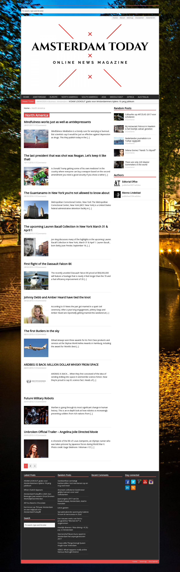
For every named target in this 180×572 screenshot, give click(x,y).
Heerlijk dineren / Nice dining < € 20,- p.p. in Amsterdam (73, 528)
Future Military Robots (39, 398)
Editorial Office (129, 181)
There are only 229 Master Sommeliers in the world (137, 163)
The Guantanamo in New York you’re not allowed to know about (66, 193)
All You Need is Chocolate (34, 503)
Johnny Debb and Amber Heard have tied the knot (57, 297)
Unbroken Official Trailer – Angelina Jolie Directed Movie (61, 432)
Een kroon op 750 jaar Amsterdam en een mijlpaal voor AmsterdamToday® (38, 509)
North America (69, 97)
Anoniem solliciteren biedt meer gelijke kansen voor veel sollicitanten (71, 492)
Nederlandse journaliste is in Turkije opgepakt (138, 139)
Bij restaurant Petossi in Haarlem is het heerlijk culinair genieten (140, 127)
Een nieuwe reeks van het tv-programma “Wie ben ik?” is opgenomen (70, 521)
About (122, 18)
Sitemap (130, 18)
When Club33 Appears (33, 490)
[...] (88, 137)
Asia (104, 97)
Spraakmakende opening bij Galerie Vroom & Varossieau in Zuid (73, 513)
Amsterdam (39, 97)
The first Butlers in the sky (41, 331)
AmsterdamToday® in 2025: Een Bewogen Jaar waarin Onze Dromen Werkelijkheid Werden (39, 496)
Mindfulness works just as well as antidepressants (57, 122)
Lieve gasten (63, 507)
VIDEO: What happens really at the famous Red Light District (72, 550)
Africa (130, 97)
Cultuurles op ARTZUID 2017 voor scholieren (140, 115)
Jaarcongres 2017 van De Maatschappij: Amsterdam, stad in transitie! (72, 501)
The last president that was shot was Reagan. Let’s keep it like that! (65, 157)
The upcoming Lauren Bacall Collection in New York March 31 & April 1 (66, 228)
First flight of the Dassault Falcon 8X (48, 264)
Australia (143, 97)
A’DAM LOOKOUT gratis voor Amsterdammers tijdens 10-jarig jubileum (85, 101)
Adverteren (150, 18)
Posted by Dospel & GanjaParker (59, 564)
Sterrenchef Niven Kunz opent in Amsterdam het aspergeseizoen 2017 (72, 536)
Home (115, 18)
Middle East (116, 97)
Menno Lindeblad (131, 192)
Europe (53, 97)
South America (90, 97)
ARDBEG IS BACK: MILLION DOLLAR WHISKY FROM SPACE (61, 365)
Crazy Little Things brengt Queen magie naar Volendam (71, 544)
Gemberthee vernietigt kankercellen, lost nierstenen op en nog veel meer (73, 483)
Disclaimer (139, 18)
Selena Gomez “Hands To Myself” (140, 150)
